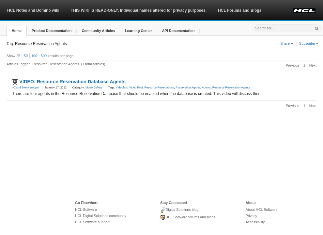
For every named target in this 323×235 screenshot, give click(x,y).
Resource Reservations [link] (159, 87)
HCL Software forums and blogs (187, 217)
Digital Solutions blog (179, 210)
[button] (17, 31)
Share (286, 43)
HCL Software (86, 210)
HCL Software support (92, 222)
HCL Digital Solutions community (100, 216)
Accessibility (255, 222)
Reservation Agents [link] (188, 87)
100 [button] (34, 56)
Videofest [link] (122, 87)
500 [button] (44, 56)
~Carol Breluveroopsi (25, 87)
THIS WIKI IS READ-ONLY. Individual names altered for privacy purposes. (139, 10)
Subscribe (308, 43)
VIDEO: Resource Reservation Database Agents (72, 81)
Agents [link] (206, 87)
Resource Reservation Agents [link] (231, 87)
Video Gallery (93, 87)
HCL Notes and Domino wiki (33, 10)
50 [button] (26, 56)
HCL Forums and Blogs (239, 10)
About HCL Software (262, 210)
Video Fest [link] (136, 87)
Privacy (251, 216)
